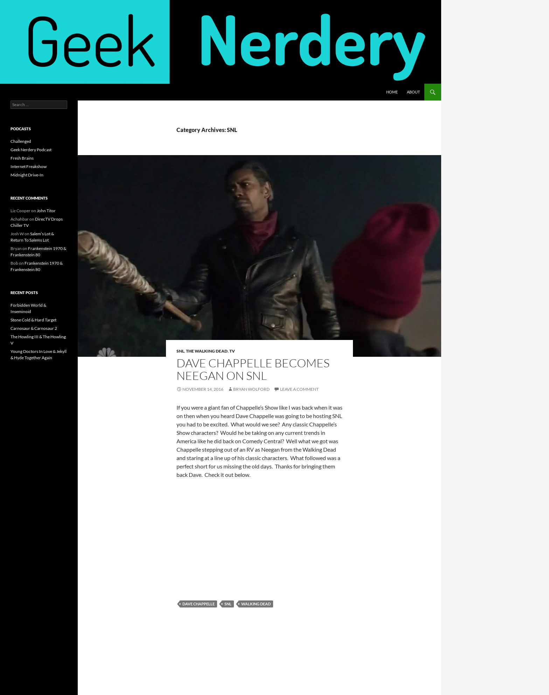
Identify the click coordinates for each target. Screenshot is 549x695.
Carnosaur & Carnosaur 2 (34, 328)
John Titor (46, 210)
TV (232, 351)
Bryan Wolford (251, 389)
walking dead (256, 604)
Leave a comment (299, 389)
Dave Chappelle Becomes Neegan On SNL (252, 369)
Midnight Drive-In (27, 175)
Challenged (21, 141)
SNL (180, 351)
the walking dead (207, 351)
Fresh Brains (22, 158)
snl (227, 604)
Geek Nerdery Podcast (31, 149)
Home (392, 92)
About (413, 92)
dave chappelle (198, 604)
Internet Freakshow (29, 166)
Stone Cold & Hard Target (33, 319)
